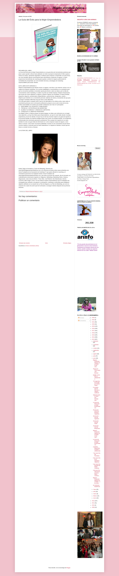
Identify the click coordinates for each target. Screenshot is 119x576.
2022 (93, 319)
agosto (95, 354)
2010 (93, 505)
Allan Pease (95, 78)
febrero (95, 496)
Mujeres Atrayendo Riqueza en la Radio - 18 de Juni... (96, 434)
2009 (93, 507)
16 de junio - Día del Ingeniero (96, 417)
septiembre (96, 350)
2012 (93, 500)
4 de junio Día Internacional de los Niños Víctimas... (96, 473)
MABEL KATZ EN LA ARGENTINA (96, 377)
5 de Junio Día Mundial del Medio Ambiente (96, 466)
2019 (93, 326)
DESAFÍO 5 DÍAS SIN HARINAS (86, 19)
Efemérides (94, 80)
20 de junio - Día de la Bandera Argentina (96, 412)
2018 (93, 328)
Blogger (68, 567)
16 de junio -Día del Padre (96, 422)
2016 (93, 332)
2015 (93, 335)
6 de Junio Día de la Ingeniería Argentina (96, 460)
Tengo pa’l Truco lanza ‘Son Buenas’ (96, 371)
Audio (79, 80)
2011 (93, 503)
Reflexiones (79, 84)
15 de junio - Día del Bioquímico (96, 427)
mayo (94, 489)
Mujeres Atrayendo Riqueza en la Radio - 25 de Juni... (96, 363)
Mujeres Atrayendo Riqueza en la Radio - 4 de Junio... (96, 480)
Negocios (98, 83)
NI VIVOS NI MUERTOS (96, 486)
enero (94, 498)
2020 (93, 324)
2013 (93, 339)
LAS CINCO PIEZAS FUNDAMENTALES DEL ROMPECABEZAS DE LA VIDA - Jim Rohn (88, 82)
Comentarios (82, 320)
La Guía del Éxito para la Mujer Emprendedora (96, 405)
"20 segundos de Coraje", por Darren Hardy (96, 383)
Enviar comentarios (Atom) (32, 245)
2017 (93, 330)
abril (94, 491)
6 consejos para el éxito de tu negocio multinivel (96, 390)
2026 (93, 317)
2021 (93, 322)
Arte (99, 78)
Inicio (46, 243)
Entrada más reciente (24, 243)
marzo (95, 493)
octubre (95, 348)
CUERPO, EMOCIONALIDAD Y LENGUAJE (96, 449)
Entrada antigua (67, 243)
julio (94, 356)
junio (94, 358)
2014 (93, 337)
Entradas (81, 317)
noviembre (95, 344)
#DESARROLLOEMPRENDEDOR (85, 78)
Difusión (86, 80)
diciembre (95, 341)
